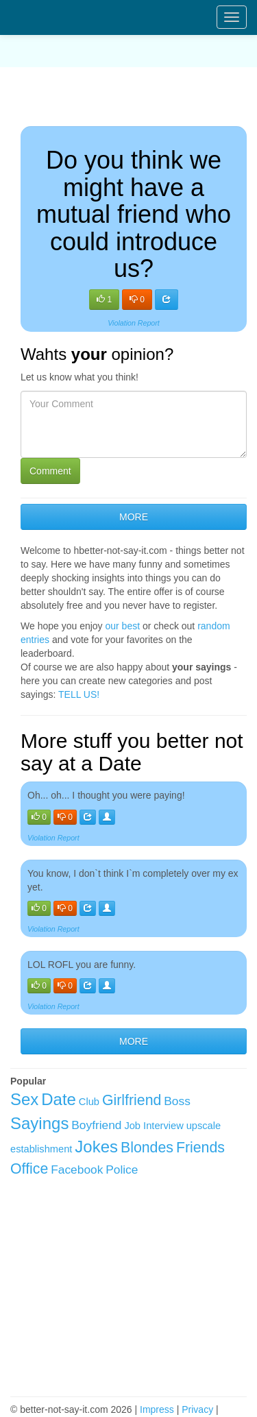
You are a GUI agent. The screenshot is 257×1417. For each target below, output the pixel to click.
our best (123, 625)
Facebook (77, 1169)
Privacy (197, 1409)
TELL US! (78, 694)
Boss (177, 1101)
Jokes (96, 1146)
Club (89, 1101)
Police (122, 1169)
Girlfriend (132, 1100)
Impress (157, 1409)
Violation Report (134, 323)
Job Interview (153, 1125)
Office (29, 1169)
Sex (24, 1099)
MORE (133, 516)
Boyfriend (96, 1125)
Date (58, 1099)
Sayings (39, 1123)
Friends (200, 1147)
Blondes (147, 1147)
